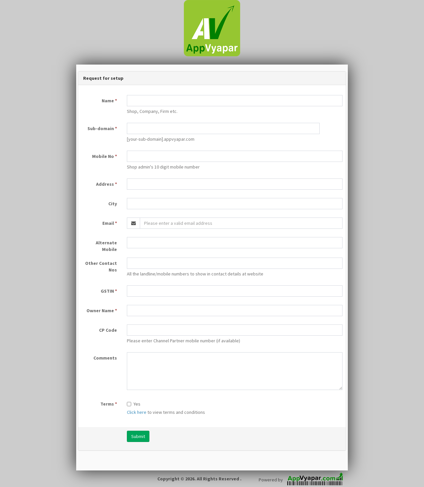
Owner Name (101, 311)
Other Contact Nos (101, 266)
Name (109, 101)
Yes (133, 404)
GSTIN (109, 291)
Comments (105, 358)
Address (106, 184)
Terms (108, 404)
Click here (136, 412)
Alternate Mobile (106, 246)
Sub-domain (102, 128)
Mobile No (104, 156)
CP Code (108, 330)
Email (109, 223)
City (112, 204)
